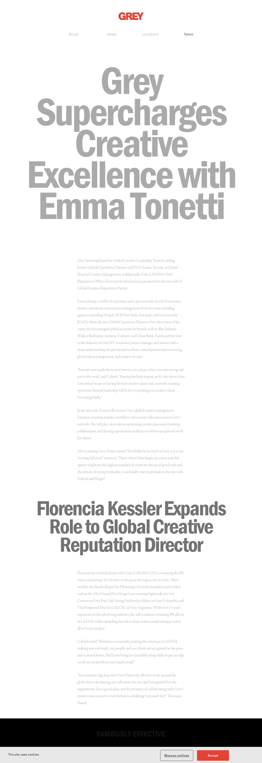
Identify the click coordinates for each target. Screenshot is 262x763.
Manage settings (176, 758)
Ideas (111, 35)
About (73, 35)
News (188, 35)
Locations (150, 35)
